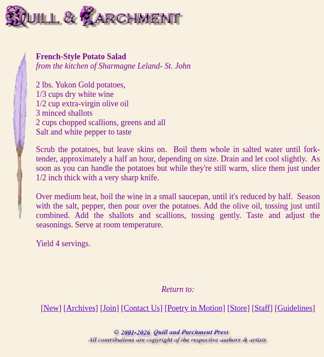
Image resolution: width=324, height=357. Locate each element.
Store (238, 308)
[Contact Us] (141, 308)
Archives (80, 308)
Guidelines (294, 308)
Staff (262, 308)
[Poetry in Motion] (194, 308)
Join (109, 308)
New (51, 308)
